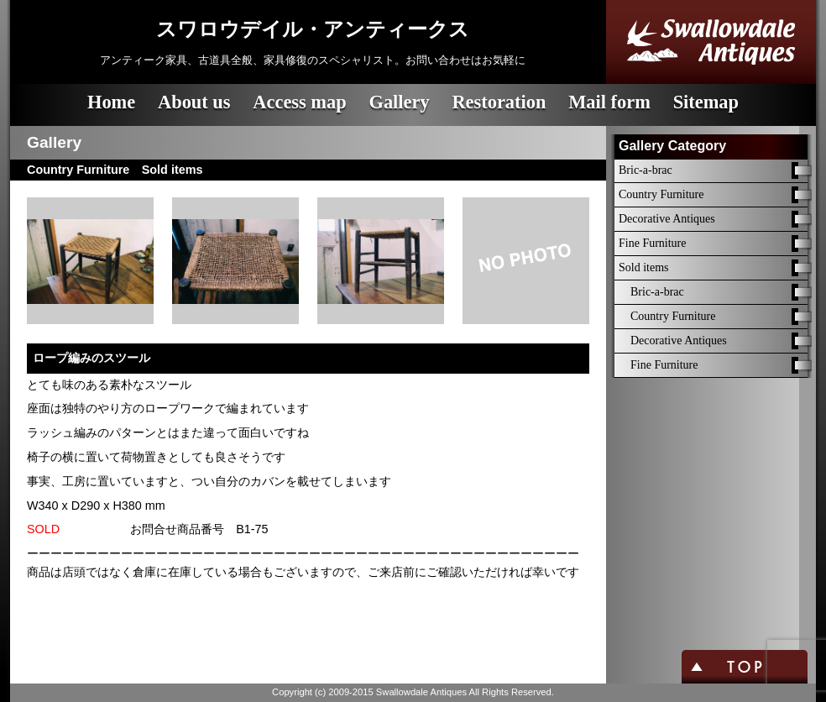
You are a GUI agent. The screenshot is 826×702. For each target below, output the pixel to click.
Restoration (499, 102)
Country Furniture (661, 194)
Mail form (609, 102)
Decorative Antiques (667, 218)
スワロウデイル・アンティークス (312, 29)
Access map (299, 102)
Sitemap (706, 102)
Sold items (644, 267)
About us (194, 102)
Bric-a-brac (645, 170)
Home (111, 102)
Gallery (399, 102)
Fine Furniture (653, 243)
